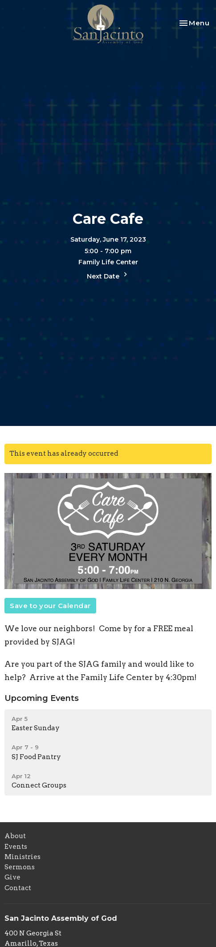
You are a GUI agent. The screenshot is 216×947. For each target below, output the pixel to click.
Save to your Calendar (50, 605)
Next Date (108, 275)
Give (12, 877)
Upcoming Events (41, 698)
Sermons (19, 867)
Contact (17, 888)
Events (15, 847)
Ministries (22, 857)
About (15, 836)
